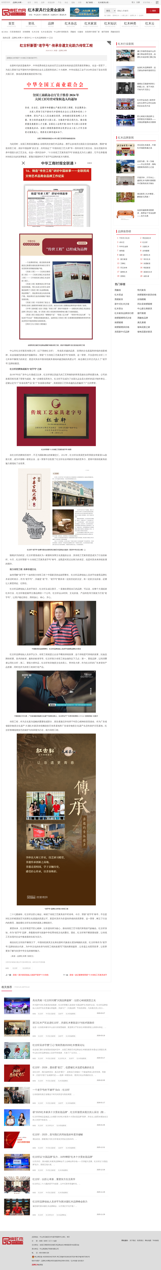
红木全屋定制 (46, 32)
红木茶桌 (119, 295)
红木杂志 (71, 24)
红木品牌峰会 (61, 1215)
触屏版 (37, 1265)
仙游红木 (54, 15)
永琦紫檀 (145, 251)
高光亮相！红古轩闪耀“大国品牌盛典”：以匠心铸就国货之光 (64, 1000)
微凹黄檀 (105, 32)
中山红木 (37, 15)
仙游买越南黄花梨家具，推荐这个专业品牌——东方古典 (146, 213)
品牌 (42, 2)
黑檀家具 (119, 299)
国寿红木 (116, 15)
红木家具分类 (104, 2)
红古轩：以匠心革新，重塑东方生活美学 (54, 1179)
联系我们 (140, 1240)
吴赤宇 (60, 1014)
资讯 (36, 2)
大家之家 (124, 15)
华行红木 (146, 259)
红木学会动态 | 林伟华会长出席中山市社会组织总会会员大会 (146, 103)
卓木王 (121, 242)
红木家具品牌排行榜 (124, 313)
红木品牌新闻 (40, 38)
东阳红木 (45, 15)
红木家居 (90, 24)
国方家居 (123, 259)
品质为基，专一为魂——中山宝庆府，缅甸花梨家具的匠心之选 (146, 164)
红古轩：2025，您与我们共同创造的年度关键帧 (58, 1134)
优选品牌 (51, 2)
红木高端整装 (70, 1014)
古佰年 (141, 15)
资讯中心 (28, 38)
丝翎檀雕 (26, 32)
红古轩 (145, 242)
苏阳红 (123, 276)
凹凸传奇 (123, 268)
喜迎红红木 (147, 272)
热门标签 (90, 2)
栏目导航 (147, 2)
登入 (133, 2)
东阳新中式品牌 (122, 332)
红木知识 (110, 24)
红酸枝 (80, 32)
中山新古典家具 (144, 308)
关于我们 (133, 1240)
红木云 (150, 24)
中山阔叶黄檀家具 (61, 32)
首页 (29, 2)
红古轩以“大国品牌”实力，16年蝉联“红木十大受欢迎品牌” (63, 1157)
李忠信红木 (146, 238)
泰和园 (121, 251)
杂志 (66, 2)
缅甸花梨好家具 (144, 332)
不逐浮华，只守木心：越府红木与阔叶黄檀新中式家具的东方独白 (146, 180)
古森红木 (145, 247)
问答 (79, 2)
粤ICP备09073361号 (82, 1257)
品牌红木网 (18, 2)
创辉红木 (133, 15)
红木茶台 (119, 308)
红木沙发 (35, 32)
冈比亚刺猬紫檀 (144, 304)
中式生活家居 (50, 1014)
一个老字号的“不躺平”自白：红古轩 (51, 1089)
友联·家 (146, 276)
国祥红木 (146, 255)
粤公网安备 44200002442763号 (44, 1257)
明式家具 (141, 290)
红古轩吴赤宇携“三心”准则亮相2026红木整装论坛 (59, 1045)
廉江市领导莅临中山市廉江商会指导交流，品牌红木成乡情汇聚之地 (146, 54)
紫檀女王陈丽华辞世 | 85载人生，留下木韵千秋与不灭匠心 (146, 87)
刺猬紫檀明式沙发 (123, 318)
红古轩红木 (27, 968)
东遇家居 (146, 263)
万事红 (123, 263)
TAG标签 (156, 1240)
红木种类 (130, 24)
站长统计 (81, 1261)
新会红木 (63, 15)
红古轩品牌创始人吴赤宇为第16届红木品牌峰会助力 (60, 1201)
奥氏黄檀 (141, 322)
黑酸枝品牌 (142, 318)
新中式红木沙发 (122, 304)
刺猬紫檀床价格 (122, 327)
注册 (138, 2)
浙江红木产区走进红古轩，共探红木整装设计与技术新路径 (63, 1022)
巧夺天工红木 (124, 238)
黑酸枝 (73, 32)
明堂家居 (146, 268)
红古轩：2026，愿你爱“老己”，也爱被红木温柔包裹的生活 (63, 1067)
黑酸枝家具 (115, 32)
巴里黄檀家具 (15, 32)
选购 (73, 2)
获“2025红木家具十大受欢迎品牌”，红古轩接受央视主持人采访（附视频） (72, 1112)
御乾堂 (121, 255)
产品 (59, 2)
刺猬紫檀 (119, 322)
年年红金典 (123, 247)
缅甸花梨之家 (143, 327)
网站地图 (148, 1240)
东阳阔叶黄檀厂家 (92, 32)
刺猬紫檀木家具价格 (146, 295)
